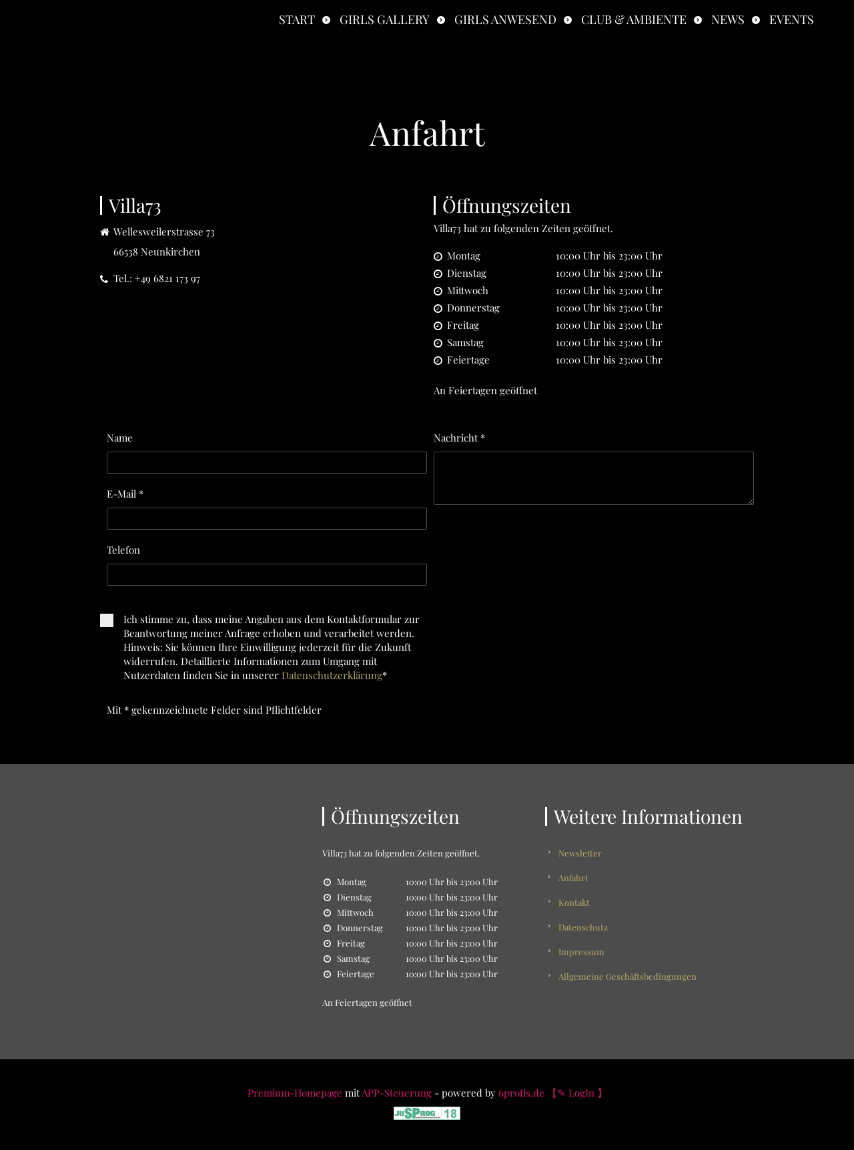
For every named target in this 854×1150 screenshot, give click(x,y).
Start (297, 19)
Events (791, 19)
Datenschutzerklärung (332, 675)
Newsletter (580, 852)
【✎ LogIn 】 (577, 1092)
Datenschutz (583, 927)
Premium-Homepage (295, 1092)
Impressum (581, 951)
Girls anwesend (505, 19)
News (728, 19)
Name (120, 437)
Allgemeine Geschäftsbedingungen (627, 976)
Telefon (123, 549)
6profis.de (521, 1092)
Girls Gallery (385, 19)
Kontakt (574, 902)
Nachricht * (459, 437)
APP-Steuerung (397, 1092)
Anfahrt (573, 877)
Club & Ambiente (634, 19)
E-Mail (125, 493)
